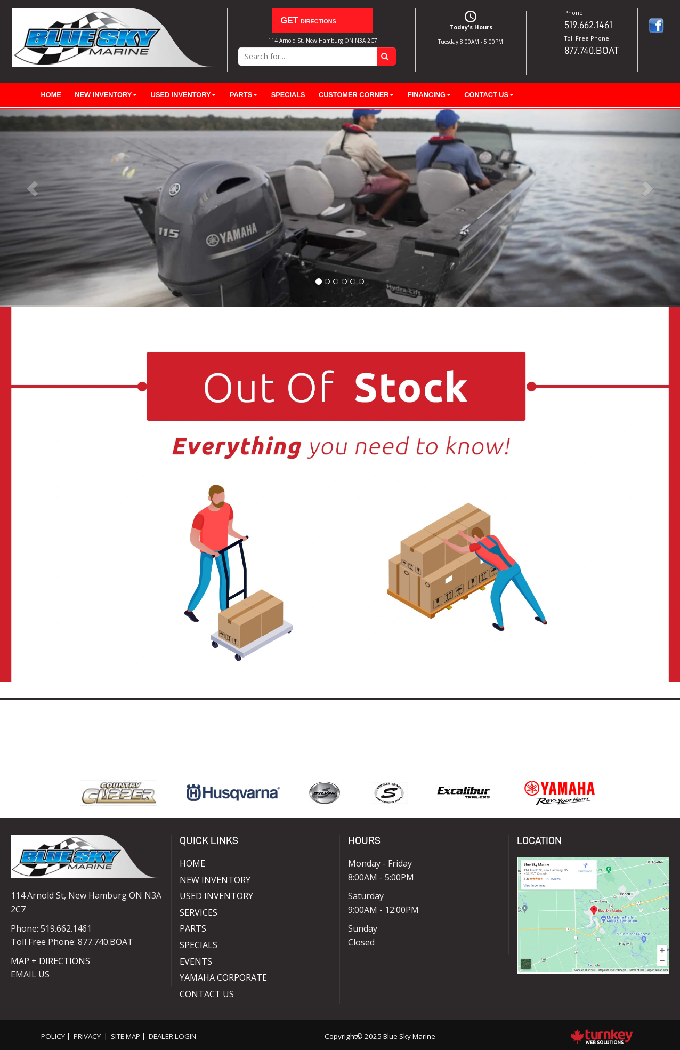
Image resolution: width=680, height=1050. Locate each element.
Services (198, 912)
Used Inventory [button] (183, 95)
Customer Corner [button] (356, 95)
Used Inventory (216, 896)
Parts (193, 928)
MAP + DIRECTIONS (50, 961)
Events (196, 961)
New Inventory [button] (106, 95)
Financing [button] (429, 95)
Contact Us (207, 994)
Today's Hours (471, 29)
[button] (51, 207)
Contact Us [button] (489, 95)
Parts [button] (243, 95)
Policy (53, 1036)
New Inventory (215, 880)
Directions (306, 20)
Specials (288, 95)
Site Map (125, 1036)
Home (51, 95)
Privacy (87, 1036)
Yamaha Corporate (223, 977)
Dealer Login (172, 1036)
